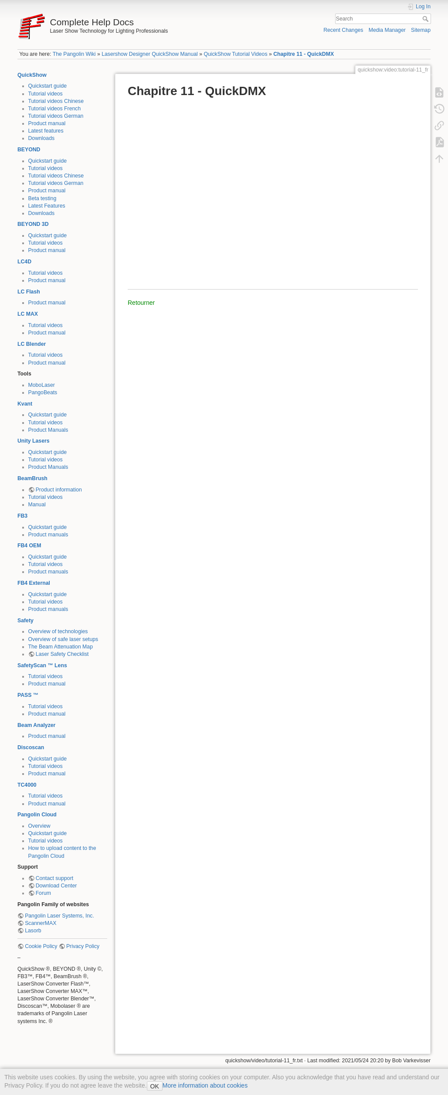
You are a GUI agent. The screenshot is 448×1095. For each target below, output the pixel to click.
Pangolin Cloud (37, 815)
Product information (59, 490)
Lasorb (33, 931)
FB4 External (33, 583)
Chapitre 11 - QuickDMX (303, 54)
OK (154, 1086)
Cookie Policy (41, 946)
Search (426, 19)
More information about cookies (205, 1085)
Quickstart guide (47, 86)
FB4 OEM (29, 545)
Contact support (54, 878)
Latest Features (46, 206)
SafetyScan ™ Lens (42, 665)
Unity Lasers (33, 441)
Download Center (56, 886)
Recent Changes (343, 30)
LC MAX (27, 314)
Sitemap (421, 30)
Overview (39, 826)
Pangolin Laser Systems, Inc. (59, 916)
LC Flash (28, 292)
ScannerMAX (40, 923)
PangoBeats (43, 392)
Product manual (47, 123)
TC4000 (27, 785)
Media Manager (387, 30)
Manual (37, 504)
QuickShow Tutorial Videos (235, 54)
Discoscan (30, 747)
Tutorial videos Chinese (56, 101)
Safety (25, 620)
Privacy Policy (82, 946)
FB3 (22, 516)
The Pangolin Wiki (74, 54)
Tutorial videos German (56, 116)
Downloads (41, 138)
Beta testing (42, 198)
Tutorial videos (45, 94)
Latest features (46, 131)
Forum (43, 893)
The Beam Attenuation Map (60, 647)
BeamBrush (32, 478)
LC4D (24, 262)
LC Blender (31, 344)
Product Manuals (48, 430)
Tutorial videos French (54, 109)
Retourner (141, 302)
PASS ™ (27, 695)
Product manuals (48, 535)
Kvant (24, 404)
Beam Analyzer (36, 725)
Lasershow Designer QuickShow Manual (150, 54)
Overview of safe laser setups (63, 639)
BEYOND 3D (32, 224)
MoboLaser (41, 385)
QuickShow (32, 75)
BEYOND (28, 150)
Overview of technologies (58, 631)
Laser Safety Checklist (62, 654)
